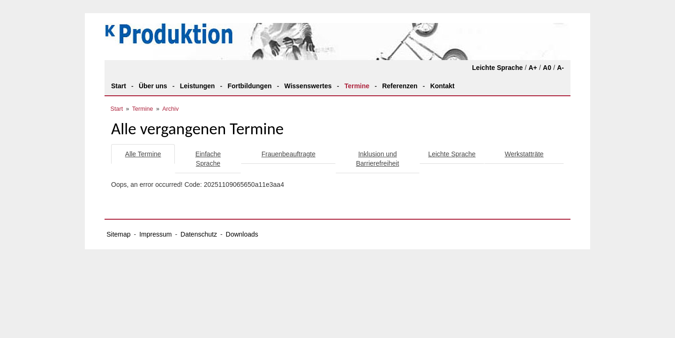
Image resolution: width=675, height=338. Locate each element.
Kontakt (442, 86)
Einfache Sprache (208, 158)
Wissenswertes (308, 86)
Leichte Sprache (497, 67)
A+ (532, 67)
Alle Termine (143, 154)
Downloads (242, 234)
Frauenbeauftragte (288, 154)
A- (560, 67)
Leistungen (197, 86)
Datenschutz (198, 234)
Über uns (153, 86)
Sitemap (118, 234)
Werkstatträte (524, 154)
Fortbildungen (249, 86)
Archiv (170, 109)
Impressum (155, 234)
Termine (357, 86)
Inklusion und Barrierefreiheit (377, 158)
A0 (547, 67)
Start (118, 86)
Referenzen (399, 86)
